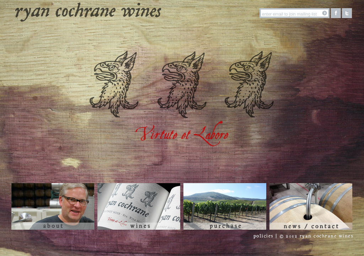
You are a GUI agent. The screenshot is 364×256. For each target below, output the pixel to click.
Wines (138, 206)
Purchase (224, 206)
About (52, 206)
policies (263, 236)
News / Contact (310, 206)
